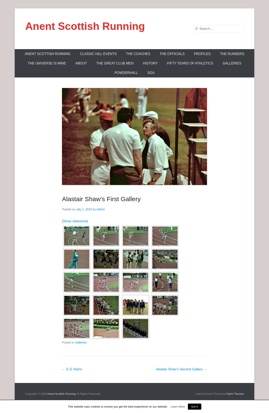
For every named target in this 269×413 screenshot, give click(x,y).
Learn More (178, 406)
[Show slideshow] (75, 221)
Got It (194, 406)
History (150, 63)
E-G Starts (72, 369)
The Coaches (138, 54)
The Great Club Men (114, 63)
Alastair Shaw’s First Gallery (101, 198)
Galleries (232, 63)
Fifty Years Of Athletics (190, 63)
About (81, 63)
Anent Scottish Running (85, 26)
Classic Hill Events (98, 54)
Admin (100, 209)
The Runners (232, 54)
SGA (150, 73)
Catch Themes (235, 393)
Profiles (202, 54)
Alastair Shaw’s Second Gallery (181, 369)
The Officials (172, 54)
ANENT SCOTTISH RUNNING (48, 54)
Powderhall (126, 73)
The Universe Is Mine (47, 63)
